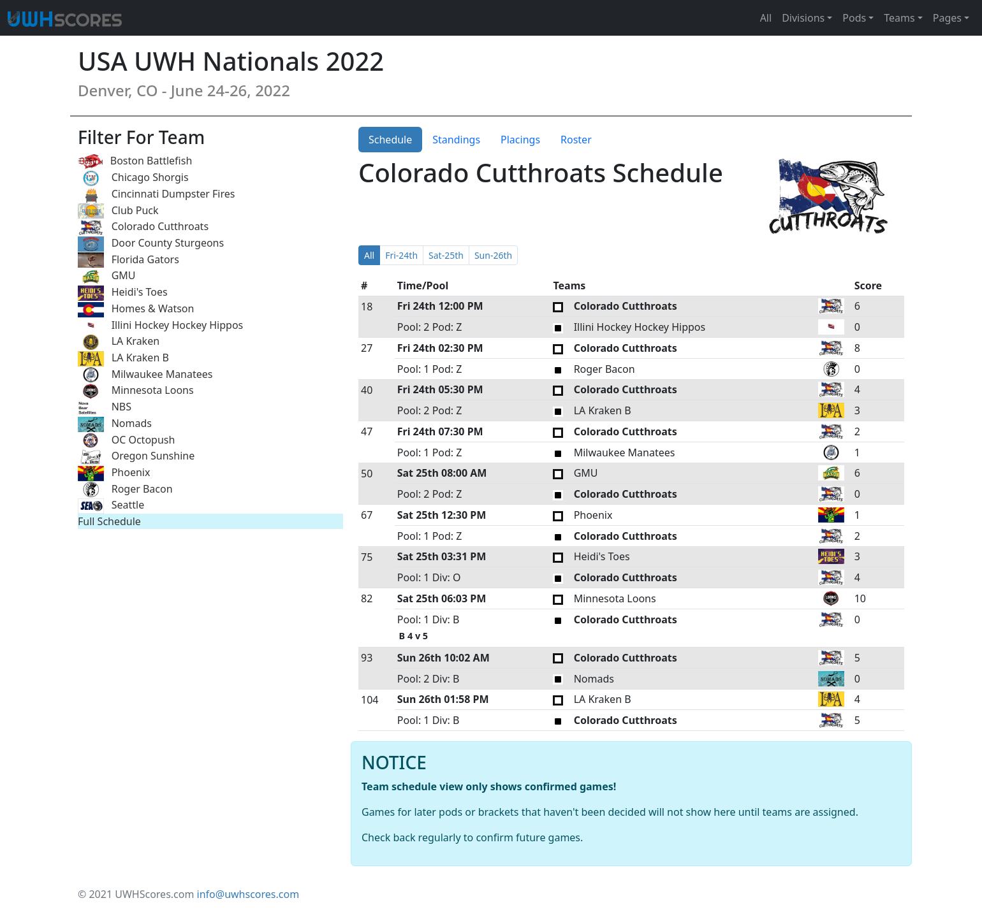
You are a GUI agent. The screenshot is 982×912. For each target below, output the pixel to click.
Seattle (111, 506)
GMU (107, 276)
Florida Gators (128, 260)
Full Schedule (109, 521)
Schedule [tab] (390, 140)
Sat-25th (446, 255)
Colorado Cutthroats (143, 227)
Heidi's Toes (123, 293)
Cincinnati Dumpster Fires (156, 195)
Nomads (115, 424)
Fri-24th (401, 255)
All (766, 18)
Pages (947, 18)
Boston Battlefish (135, 162)
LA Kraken (118, 342)
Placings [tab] (520, 140)
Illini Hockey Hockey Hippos (160, 326)
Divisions (803, 18)
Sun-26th (493, 255)
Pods (854, 18)
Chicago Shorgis (133, 178)
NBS (104, 408)
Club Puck (118, 211)
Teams (899, 18)
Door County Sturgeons (151, 244)
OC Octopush (126, 441)
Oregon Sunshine (136, 457)
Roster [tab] (576, 140)
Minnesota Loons (136, 391)
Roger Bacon (125, 490)
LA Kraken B (123, 358)
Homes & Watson (136, 309)
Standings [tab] (456, 140)
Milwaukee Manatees (145, 375)
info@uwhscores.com (248, 894)
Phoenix (114, 473)
